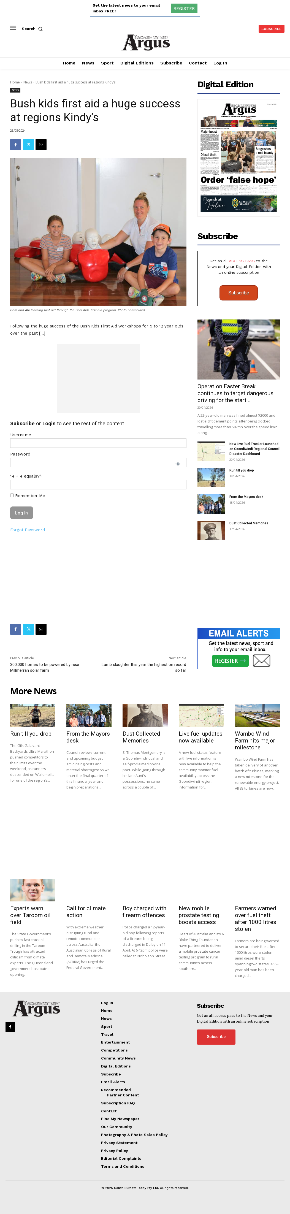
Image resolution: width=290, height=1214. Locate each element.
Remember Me (27, 495)
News (27, 82)
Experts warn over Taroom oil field (30, 915)
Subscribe (238, 293)
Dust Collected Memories (248, 523)
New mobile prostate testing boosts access (199, 915)
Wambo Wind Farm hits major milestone (255, 740)
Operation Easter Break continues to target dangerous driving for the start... (235, 393)
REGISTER (184, 8)
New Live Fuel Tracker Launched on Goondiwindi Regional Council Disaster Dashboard (254, 449)
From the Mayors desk (246, 497)
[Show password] (177, 464)
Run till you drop (241, 470)
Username (20, 434)
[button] (33, 28)
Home (15, 82)
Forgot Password (27, 529)
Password (20, 454)
